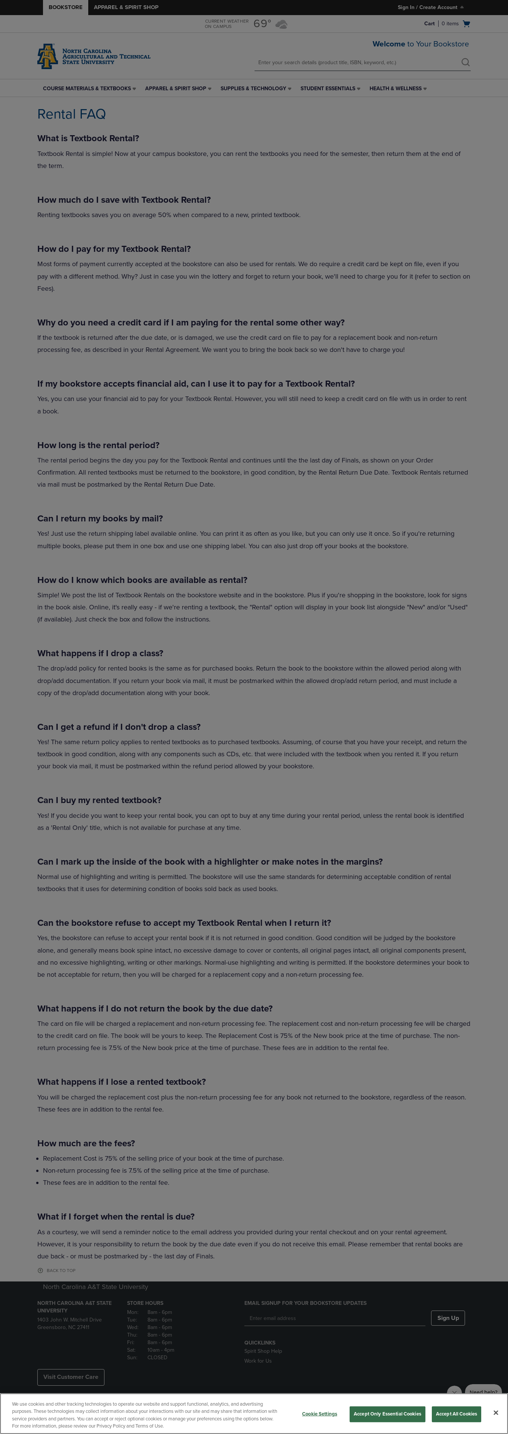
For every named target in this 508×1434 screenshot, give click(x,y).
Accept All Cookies (456, 1414)
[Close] (496, 1412)
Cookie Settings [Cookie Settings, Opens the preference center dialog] (319, 1414)
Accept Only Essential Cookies (387, 1414)
